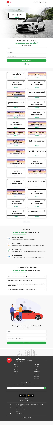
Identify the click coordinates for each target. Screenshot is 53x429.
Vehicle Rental (36, 376)
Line (26, 64)
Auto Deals (37, 366)
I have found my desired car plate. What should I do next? (26, 280)
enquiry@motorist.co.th (20, 413)
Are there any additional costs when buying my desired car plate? (26, 289)
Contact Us (16, 369)
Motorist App (16, 371)
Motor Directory (37, 371)
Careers (16, 368)
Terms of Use (24, 417)
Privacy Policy (29, 417)
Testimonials (16, 373)
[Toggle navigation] (45, 6)
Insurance (37, 368)
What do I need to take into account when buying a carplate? (26, 276)
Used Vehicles (36, 374)
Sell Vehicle (35, 2)
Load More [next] (26, 221)
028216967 (18, 411)
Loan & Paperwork (37, 369)
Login (40, 2)
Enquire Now (26, 343)
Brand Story (16, 366)
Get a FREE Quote (26, 60)
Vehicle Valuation (37, 378)
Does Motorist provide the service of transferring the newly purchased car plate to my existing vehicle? (26, 285)
